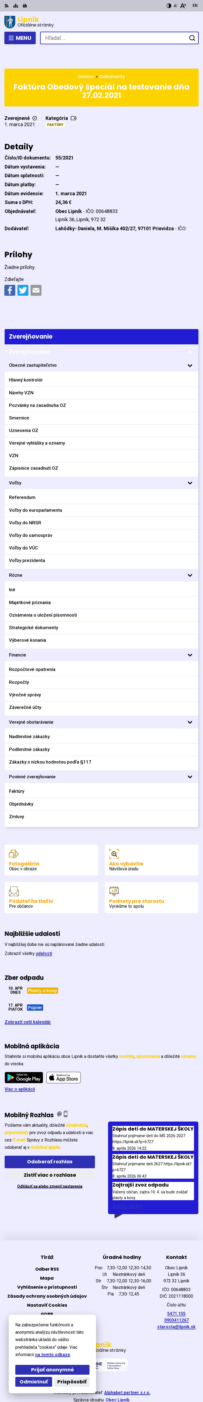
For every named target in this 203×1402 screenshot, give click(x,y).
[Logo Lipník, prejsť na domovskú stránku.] (101, 22)
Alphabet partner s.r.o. (127, 1372)
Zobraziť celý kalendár (28, 1001)
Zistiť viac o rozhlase (50, 1155)
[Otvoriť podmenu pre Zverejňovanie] (190, 331)
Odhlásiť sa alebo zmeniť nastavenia (49, 1166)
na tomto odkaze (52, 1354)
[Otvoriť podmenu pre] (190, 345)
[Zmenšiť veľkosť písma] (175, 5)
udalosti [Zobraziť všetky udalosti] (44, 933)
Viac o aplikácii (20, 1069)
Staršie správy (127, 1185)
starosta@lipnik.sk (176, 1306)
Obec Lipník (118, 1380)
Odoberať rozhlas (50, 1141)
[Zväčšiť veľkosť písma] (183, 5)
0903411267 (176, 1300)
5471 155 (176, 1293)
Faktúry (55, 104)
